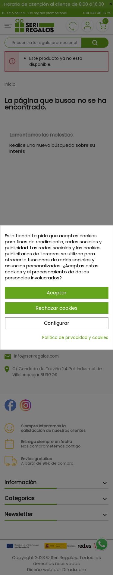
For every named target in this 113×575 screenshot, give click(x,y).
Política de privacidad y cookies (75, 337)
